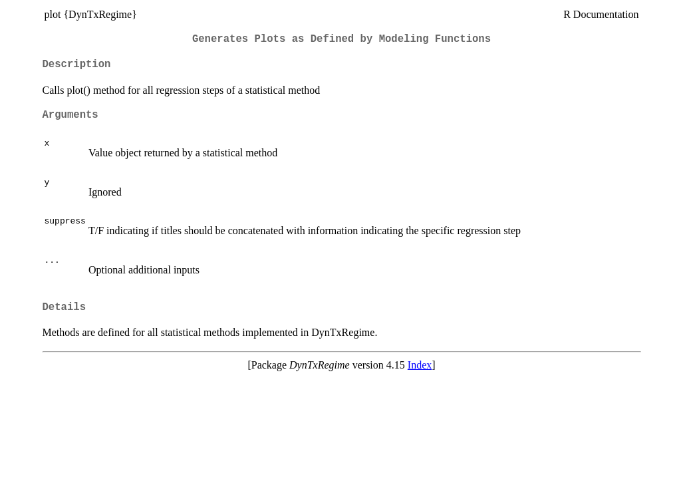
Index (420, 365)
